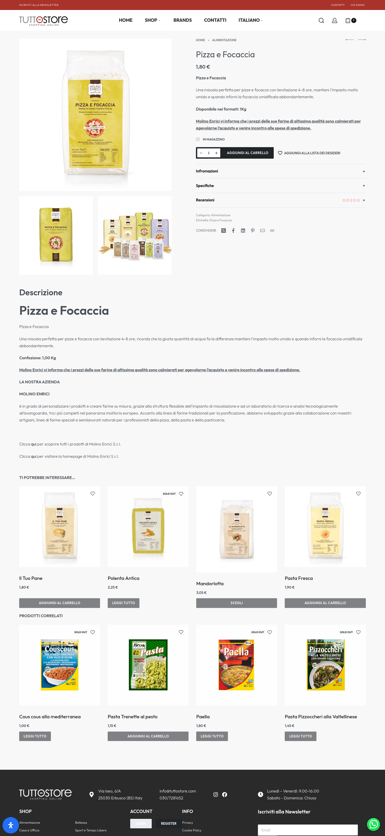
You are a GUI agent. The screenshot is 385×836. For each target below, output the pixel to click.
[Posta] (262, 230)
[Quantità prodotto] (209, 153)
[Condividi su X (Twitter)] (223, 230)
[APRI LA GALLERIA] (95, 115)
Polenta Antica (123, 578)
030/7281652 (171, 797)
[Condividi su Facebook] (233, 230)
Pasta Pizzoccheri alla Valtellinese (321, 716)
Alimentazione (224, 40)
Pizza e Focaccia (221, 220)
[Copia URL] (272, 230)
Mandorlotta (210, 583)
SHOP (25, 811)
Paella (203, 716)
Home (200, 40)
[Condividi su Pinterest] (252, 230)
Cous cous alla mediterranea (50, 716)
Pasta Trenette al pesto (133, 716)
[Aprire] (363, 20)
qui (33, 444)
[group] (325, 526)
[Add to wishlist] (92, 493)
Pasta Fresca (299, 583)
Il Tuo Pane (30, 578)
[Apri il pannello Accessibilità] (11, 825)
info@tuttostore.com (178, 791)
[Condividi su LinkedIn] (243, 230)
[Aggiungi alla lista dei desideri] (309, 153)
